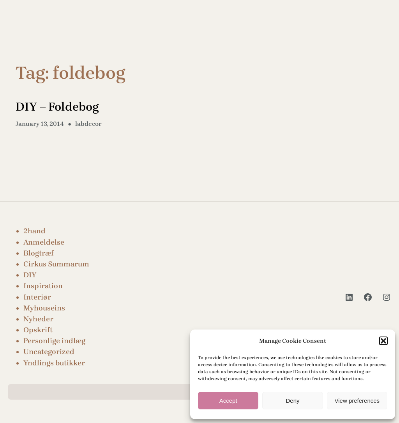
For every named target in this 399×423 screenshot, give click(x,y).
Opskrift (38, 330)
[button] (383, 341)
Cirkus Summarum (56, 264)
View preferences (357, 400)
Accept (228, 400)
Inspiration (43, 286)
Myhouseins (44, 308)
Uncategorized (48, 351)
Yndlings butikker (54, 363)
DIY (29, 275)
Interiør (37, 297)
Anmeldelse (43, 242)
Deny (292, 400)
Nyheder (38, 319)
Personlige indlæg (54, 341)
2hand (34, 231)
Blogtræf (38, 253)
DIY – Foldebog (57, 107)
